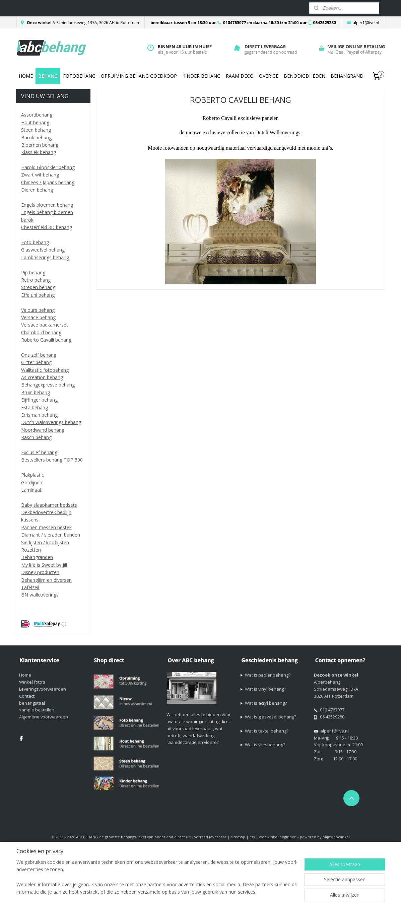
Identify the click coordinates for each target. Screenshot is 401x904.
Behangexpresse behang (48, 384)
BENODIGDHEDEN (304, 76)
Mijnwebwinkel (336, 836)
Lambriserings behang (45, 257)
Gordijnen (31, 482)
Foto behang (35, 242)
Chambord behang (41, 332)
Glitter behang (36, 362)
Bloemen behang (39, 145)
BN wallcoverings (40, 595)
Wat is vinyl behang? (265, 689)
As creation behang (42, 377)
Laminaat (31, 490)
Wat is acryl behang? (266, 703)
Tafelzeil (30, 587)
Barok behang (36, 137)
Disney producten (40, 572)
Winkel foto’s (32, 682)
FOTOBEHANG (79, 76)
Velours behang (38, 310)
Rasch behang (36, 437)
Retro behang (36, 280)
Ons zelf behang (38, 355)
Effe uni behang (38, 295)
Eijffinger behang (39, 400)
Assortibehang (36, 115)
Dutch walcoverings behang (51, 422)
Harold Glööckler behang (48, 167)
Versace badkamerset (44, 325)
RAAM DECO (240, 76)
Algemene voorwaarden (43, 717)
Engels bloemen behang (47, 205)
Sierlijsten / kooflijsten (45, 542)
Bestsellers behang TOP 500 (52, 460)
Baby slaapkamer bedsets (49, 505)
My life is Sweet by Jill (44, 565)
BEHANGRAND (347, 76)
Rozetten (31, 550)
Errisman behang (39, 415)
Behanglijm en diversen (46, 580)
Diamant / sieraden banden (50, 535)
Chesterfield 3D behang (46, 227)
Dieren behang (37, 190)
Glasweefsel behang (43, 250)
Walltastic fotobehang (45, 370)
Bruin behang (35, 392)
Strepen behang (38, 287)
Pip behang (33, 272)
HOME (26, 76)
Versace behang (38, 317)
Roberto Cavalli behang (46, 340)
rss (252, 836)
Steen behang (36, 130)
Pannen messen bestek (46, 527)
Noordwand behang (42, 430)
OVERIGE (268, 76)
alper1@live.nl (334, 731)
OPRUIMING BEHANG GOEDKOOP (139, 76)
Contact (27, 696)
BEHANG (48, 76)
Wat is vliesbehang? (265, 745)
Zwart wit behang (40, 174)
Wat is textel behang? (266, 731)
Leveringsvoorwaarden (42, 689)
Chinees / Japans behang (47, 182)
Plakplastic (32, 475)
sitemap (238, 836)
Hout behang (35, 122)
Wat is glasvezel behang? (270, 717)
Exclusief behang (39, 452)
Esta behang (34, 407)
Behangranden (37, 557)
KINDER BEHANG (201, 76)
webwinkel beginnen (277, 836)
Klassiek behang (38, 152)
